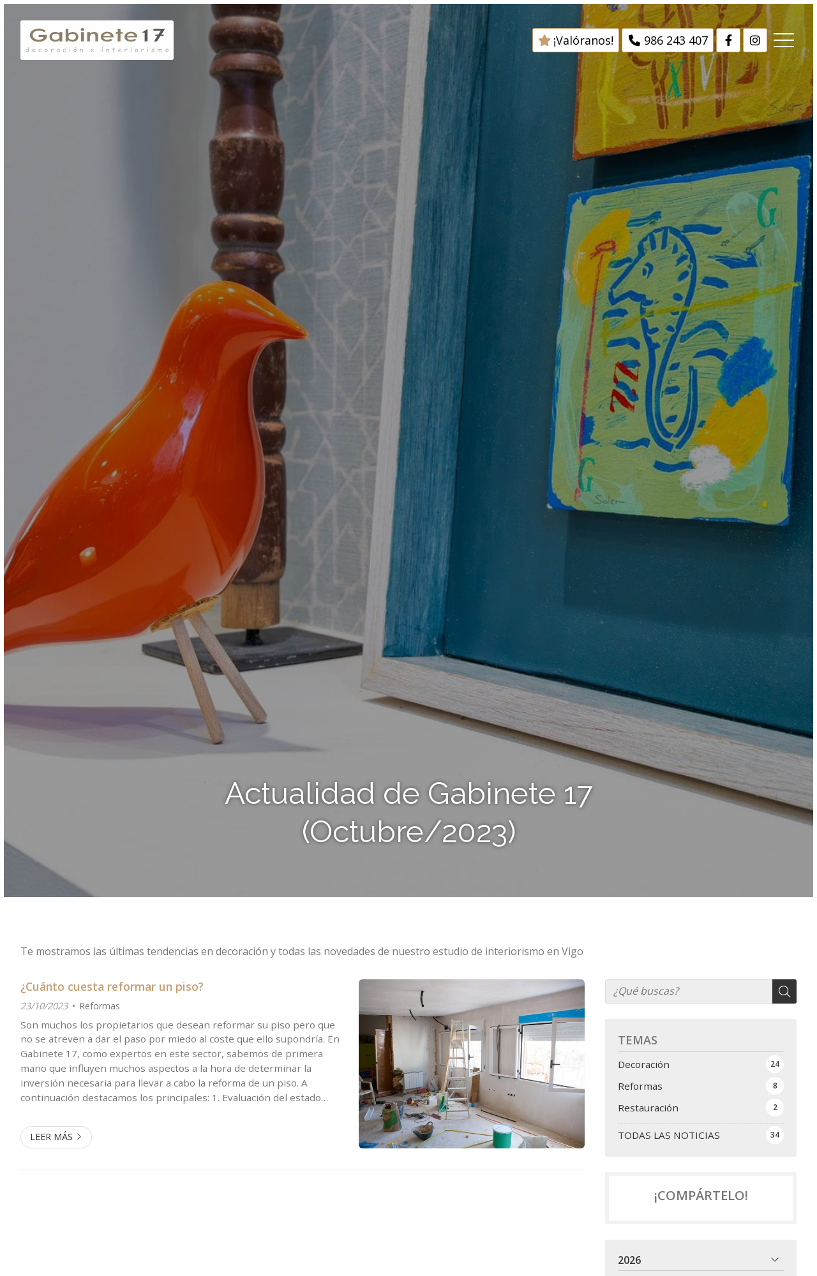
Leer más (51, 1137)
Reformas (99, 1006)
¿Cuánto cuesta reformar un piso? (112, 986)
